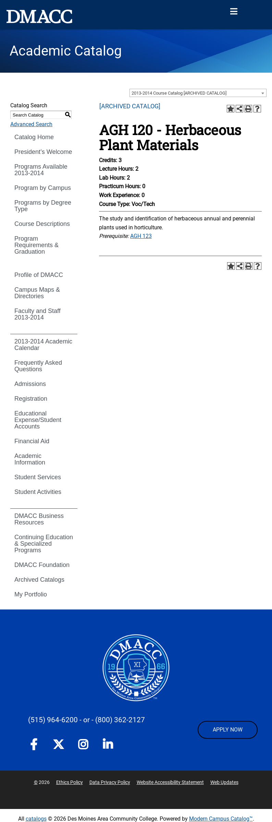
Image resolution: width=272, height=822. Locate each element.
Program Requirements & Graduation (36, 245)
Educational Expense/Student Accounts (37, 420)
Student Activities (37, 491)
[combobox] (198, 93)
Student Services (37, 477)
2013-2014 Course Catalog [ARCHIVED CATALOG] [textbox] (179, 93)
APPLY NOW (228, 729)
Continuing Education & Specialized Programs (43, 544)
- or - (86, 720)
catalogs (36, 818)
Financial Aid (31, 441)
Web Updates (224, 782)
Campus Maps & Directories (37, 293)
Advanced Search (31, 124)
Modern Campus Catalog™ (221, 818)
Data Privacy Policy (109, 782)
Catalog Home (34, 137)
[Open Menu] (233, 11)
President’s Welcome (43, 151)
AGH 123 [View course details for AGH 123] (141, 236)
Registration (30, 398)
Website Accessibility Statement (170, 782)
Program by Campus (42, 187)
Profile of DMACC (38, 274)
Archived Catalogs (39, 579)
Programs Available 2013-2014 (40, 170)
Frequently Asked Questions (38, 366)
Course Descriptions (42, 223)
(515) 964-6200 (53, 720)
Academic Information (29, 459)
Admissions (30, 383)
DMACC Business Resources (39, 519)
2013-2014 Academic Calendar (43, 344)
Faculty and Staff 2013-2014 (37, 314)
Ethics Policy (69, 782)
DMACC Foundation (42, 564)
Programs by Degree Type (42, 206)
